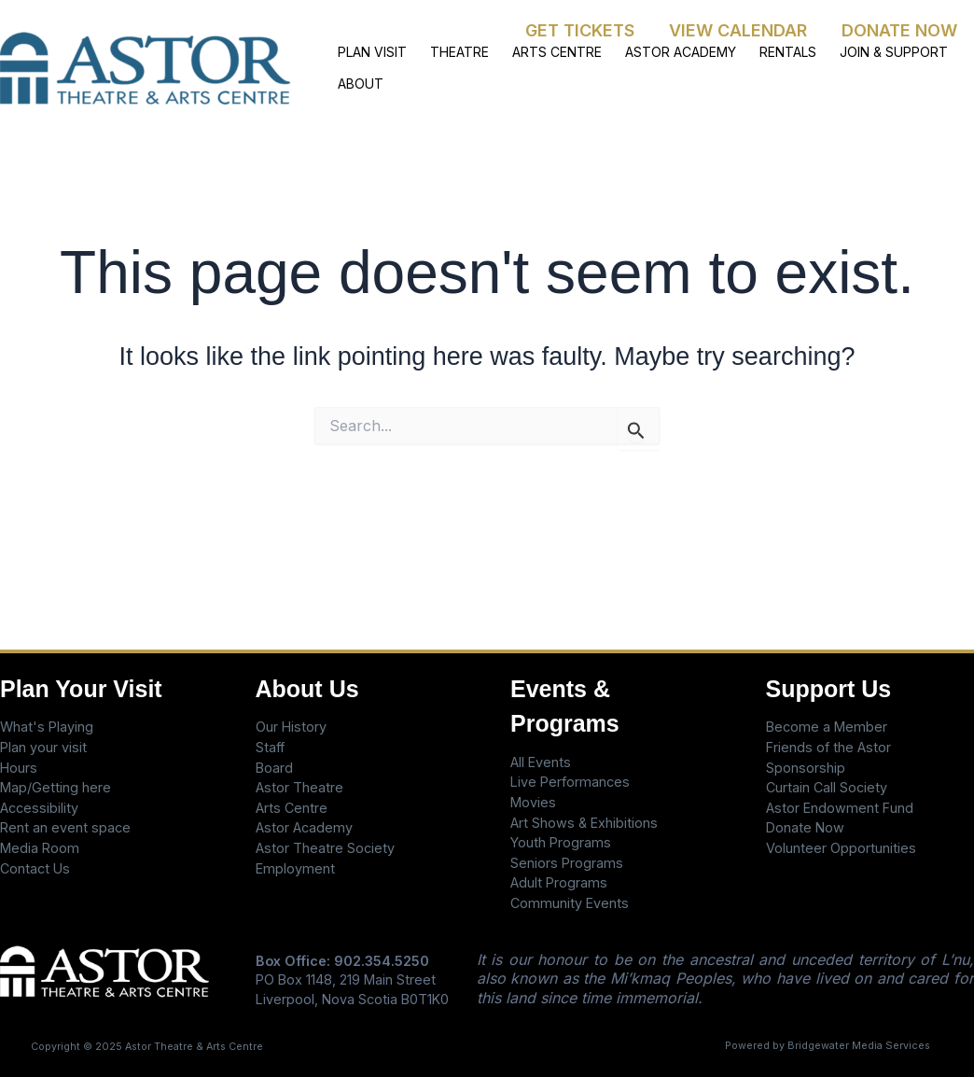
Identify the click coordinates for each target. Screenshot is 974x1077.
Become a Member (826, 726)
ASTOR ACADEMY (664, 51)
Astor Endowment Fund (839, 808)
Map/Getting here (55, 787)
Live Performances (570, 782)
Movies (533, 802)
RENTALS (767, 51)
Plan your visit (43, 747)
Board (274, 768)
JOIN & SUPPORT (868, 51)
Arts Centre (291, 808)
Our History (291, 726)
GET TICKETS (581, 30)
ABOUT (359, 84)
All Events (540, 762)
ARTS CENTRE (546, 51)
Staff (270, 747)
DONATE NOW (899, 30)
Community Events (569, 903)
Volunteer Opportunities (841, 848)
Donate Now (805, 827)
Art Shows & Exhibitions (584, 823)
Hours (18, 768)
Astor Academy (304, 827)
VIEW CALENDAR (739, 30)
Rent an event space (65, 827)
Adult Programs (558, 882)
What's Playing (46, 726)
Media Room (39, 848)
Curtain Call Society (826, 787)
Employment (295, 868)
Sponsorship (805, 768)
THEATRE (453, 51)
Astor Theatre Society (325, 848)
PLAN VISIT (370, 51)
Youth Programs (560, 842)
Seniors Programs (566, 863)
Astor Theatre (299, 787)
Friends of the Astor (828, 747)
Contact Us (35, 868)
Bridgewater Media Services (858, 1046)
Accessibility (39, 808)
